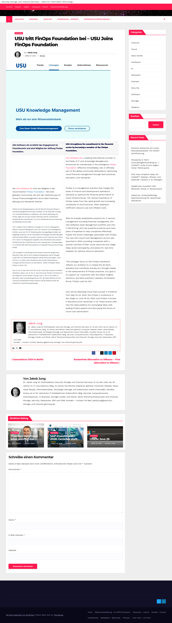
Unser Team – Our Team (141, 618)
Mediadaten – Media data (110, 618)
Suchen (135, 116)
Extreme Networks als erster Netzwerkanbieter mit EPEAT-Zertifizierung (145, 151)
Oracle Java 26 (100, 439)
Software (18, 33)
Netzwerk (135, 75)
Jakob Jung (32, 52)
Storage (135, 101)
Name (12, 520)
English (26, 7)
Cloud (134, 49)
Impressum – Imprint (40, 7)
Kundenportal (93, 618)
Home (90, 612)
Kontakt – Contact (159, 612)
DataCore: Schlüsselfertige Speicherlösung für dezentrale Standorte (146, 198)
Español (18, 7)
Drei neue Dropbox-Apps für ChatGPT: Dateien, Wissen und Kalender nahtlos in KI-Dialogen (146, 177)
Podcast (135, 81)
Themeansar (58, 615)
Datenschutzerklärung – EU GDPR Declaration (112, 612)
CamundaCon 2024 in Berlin (27, 359)
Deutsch (9, 7)
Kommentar (15, 469)
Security (135, 88)
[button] (164, 19)
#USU (42, 56)
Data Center (137, 56)
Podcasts (126, 618)
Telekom (135, 107)
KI (132, 68)
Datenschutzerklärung (59, 7)
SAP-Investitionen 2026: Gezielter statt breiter (63, 439)
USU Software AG (24, 188)
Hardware (136, 62)
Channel (135, 43)
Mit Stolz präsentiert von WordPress (20, 615)
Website (12, 550)
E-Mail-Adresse (17, 535)
